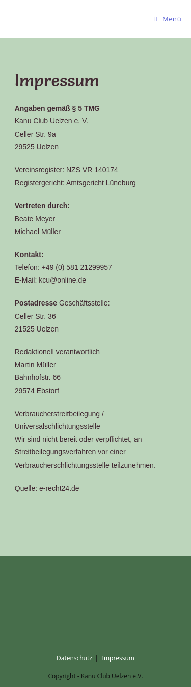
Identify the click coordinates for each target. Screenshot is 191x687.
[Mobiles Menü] (168, 18)
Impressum (118, 658)
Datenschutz (74, 658)
